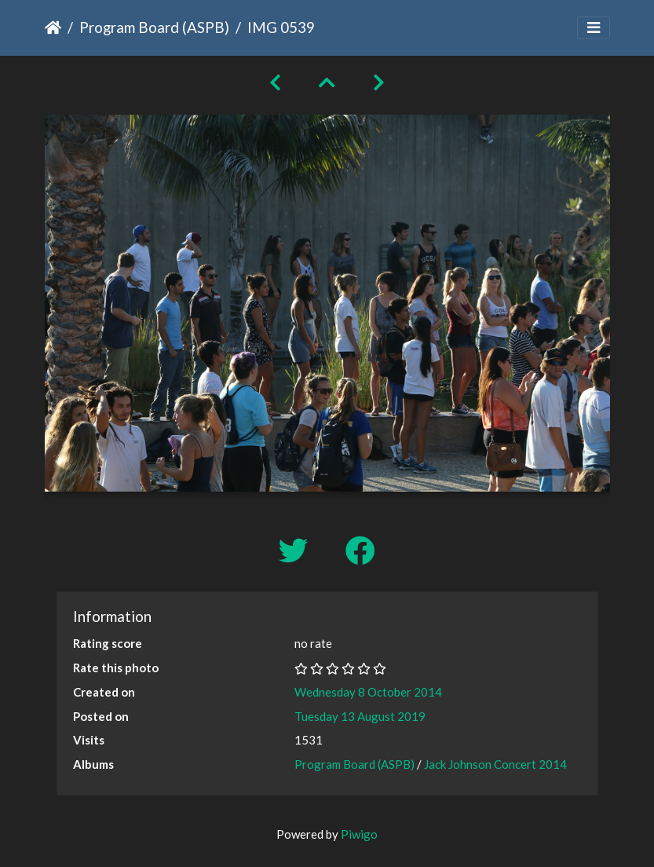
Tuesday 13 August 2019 (360, 716)
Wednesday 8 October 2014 (368, 692)
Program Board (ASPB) (154, 27)
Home (53, 27)
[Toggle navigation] (593, 27)
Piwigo (359, 834)
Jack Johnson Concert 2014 (495, 764)
